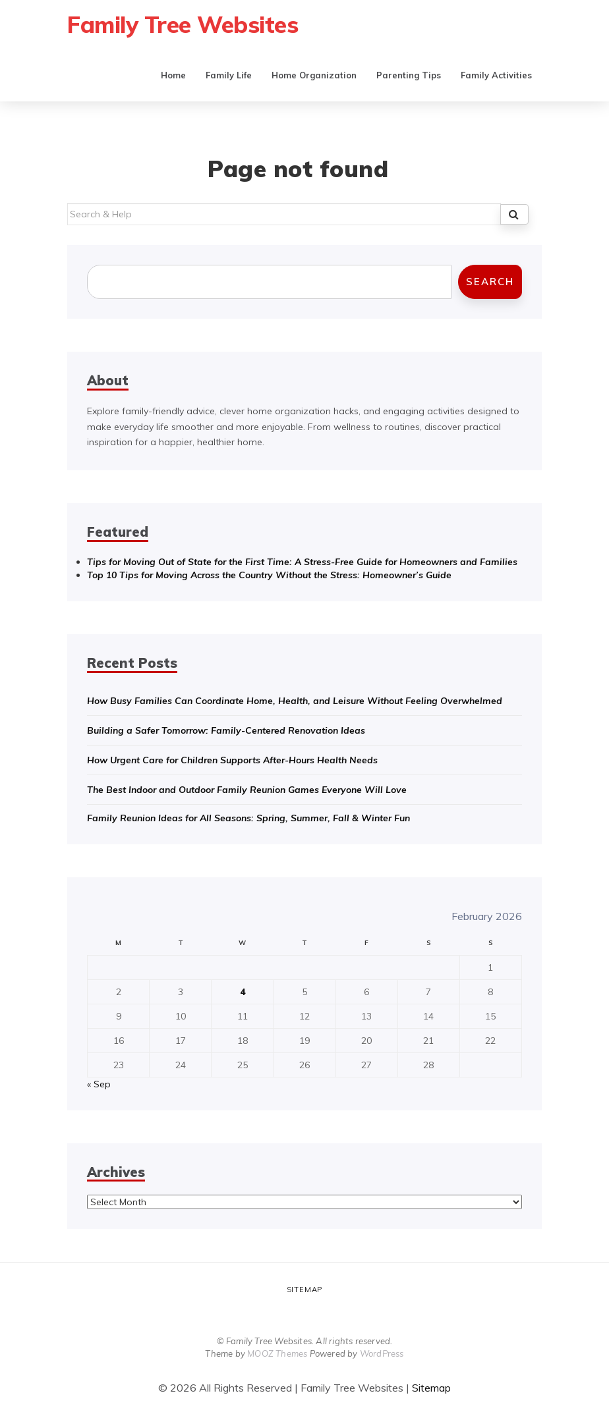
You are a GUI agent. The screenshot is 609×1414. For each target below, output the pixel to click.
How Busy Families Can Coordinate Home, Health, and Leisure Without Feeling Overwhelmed (294, 701)
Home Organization (314, 75)
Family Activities (496, 75)
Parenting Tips (408, 75)
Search (490, 281)
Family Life (229, 75)
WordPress (382, 1353)
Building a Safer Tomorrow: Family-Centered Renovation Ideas (226, 730)
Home (173, 75)
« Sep (99, 1084)
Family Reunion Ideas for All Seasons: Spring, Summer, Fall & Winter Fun (248, 818)
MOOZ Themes (277, 1353)
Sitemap (305, 1289)
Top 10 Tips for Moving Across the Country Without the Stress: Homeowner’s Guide (269, 575)
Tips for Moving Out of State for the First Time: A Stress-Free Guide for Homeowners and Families (302, 562)
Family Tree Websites (182, 24)
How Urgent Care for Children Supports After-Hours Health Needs (232, 760)
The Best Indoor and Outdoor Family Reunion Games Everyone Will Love (247, 790)
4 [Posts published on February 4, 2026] (242, 992)
